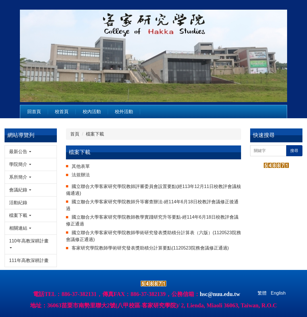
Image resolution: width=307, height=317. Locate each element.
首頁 (74, 134)
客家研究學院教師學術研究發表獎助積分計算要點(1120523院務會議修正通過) (150, 248)
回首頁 (34, 111)
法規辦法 (81, 174)
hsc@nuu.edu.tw (220, 294)
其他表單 (81, 166)
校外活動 (124, 111)
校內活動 (92, 111)
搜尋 (294, 150)
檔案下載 (95, 134)
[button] (31, 151)
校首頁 (62, 111)
